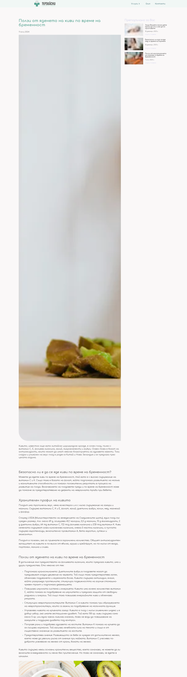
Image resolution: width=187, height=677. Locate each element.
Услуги (135, 3)
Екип (147, 4)
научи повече (150, 34)
